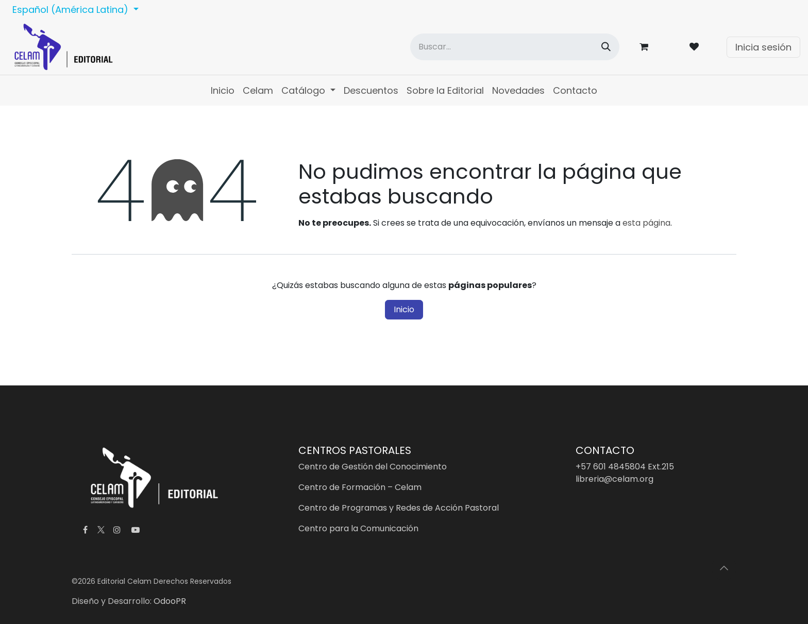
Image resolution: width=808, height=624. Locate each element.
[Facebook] (85, 529)
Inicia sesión (763, 47)
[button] (724, 567)
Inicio (404, 309)
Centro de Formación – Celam (360, 487)
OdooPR (170, 601)
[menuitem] (223, 90)
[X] (101, 530)
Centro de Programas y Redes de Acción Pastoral (398, 508)
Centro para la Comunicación (358, 528)
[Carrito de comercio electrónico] (645, 47)
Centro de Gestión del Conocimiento (372, 467)
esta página (646, 223)
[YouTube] (135, 529)
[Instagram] (117, 529)
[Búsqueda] (606, 46)
